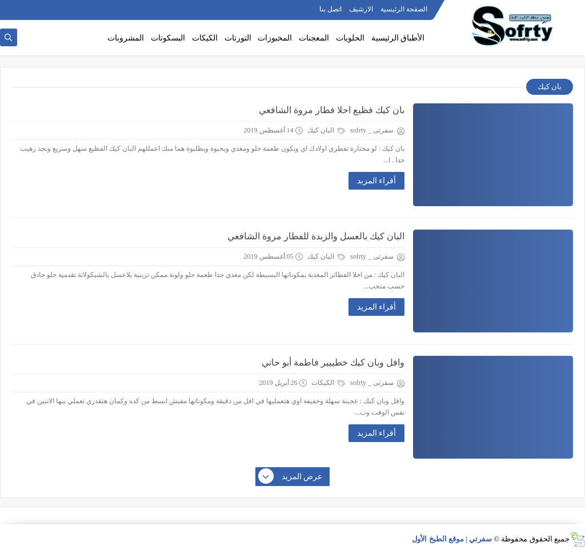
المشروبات (125, 38)
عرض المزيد (290, 477)
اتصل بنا (330, 9)
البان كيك (326, 130)
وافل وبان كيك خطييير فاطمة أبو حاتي (333, 362)
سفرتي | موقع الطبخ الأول (452, 539)
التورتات (238, 38)
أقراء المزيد (376, 180)
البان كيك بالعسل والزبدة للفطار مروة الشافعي (315, 236)
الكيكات (205, 38)
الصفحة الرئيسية (403, 9)
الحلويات (350, 38)
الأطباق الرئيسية (398, 38)
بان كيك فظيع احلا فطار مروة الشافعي (331, 110)
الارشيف (361, 9)
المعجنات (314, 38)
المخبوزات (275, 38)
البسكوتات (168, 38)
